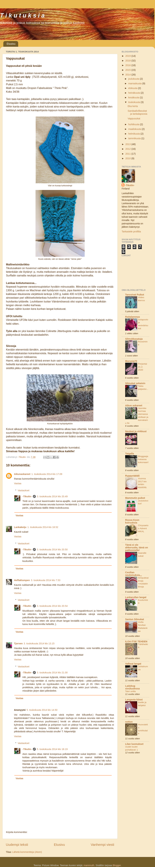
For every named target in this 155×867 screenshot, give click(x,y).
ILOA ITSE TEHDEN (136, 641)
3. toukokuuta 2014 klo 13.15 (39, 643)
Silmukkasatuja (134, 339)
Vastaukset (23, 490)
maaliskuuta (135, 129)
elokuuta (133, 88)
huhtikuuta (134, 124)
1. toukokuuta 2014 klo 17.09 (46, 474)
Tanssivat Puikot (134, 294)
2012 (128, 149)
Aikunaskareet (22, 474)
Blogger (117, 865)
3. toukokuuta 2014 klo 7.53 (45, 580)
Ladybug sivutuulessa (132, 687)
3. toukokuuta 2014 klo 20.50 (52, 549)
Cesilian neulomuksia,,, (133, 573)
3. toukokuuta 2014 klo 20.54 (52, 606)
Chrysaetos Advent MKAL (143, 528)
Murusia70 (131, 361)
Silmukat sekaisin (135, 383)
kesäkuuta (134, 97)
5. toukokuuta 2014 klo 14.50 (42, 710)
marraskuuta (135, 83)
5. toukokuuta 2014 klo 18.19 (52, 749)
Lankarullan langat (135, 597)
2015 (128, 70)
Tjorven (18, 643)
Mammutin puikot (135, 498)
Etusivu (11, 43)
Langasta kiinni (134, 699)
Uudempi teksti (17, 844)
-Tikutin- (27, 496)
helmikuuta (134, 133)
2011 (128, 153)
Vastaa (17, 483)
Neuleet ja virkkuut (135, 431)
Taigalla (129, 453)
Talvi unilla (130, 691)
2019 (128, 56)
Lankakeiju (20, 527)
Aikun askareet (133, 405)
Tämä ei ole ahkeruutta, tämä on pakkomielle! (136, 548)
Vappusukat (134, 118)
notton (129, 721)
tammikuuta (134, 138)
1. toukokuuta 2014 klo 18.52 (42, 527)
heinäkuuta (134, 92)
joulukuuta (134, 78)
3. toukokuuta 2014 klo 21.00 (52, 672)
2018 (128, 60)
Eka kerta (133, 106)
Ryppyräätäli (132, 475)
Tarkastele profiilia (131, 231)
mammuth (89, 865)
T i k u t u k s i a (22, 15)
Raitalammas (132, 316)
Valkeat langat (133, 663)
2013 (128, 144)
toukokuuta (134, 102)
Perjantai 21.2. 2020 (142, 367)
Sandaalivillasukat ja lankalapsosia (137, 112)
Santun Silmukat (134, 619)
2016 (128, 65)
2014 (128, 74)
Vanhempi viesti (102, 844)
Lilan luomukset (134, 744)
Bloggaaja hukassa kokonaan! (143, 459)
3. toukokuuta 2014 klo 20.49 (52, 496)
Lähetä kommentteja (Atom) (27, 852)
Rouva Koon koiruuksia (132, 521)
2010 (128, 158)
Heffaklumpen (22, 580)
